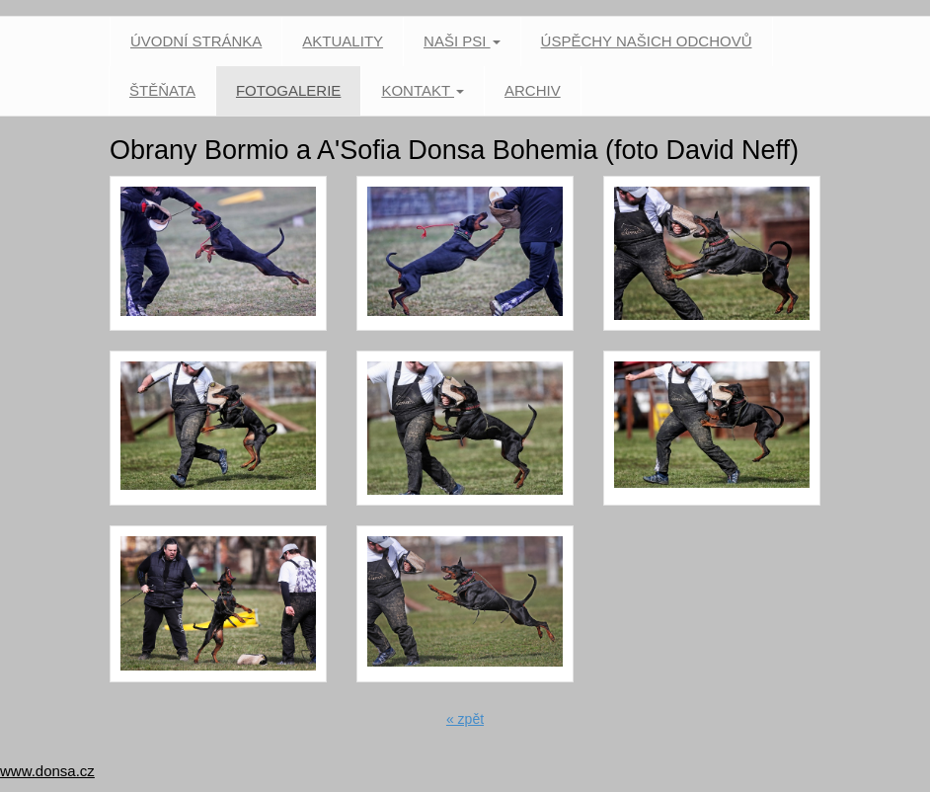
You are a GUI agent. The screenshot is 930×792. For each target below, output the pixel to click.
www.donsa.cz (47, 770)
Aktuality (342, 41)
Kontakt (422, 90)
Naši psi (462, 41)
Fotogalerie (288, 90)
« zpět (465, 719)
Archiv (532, 90)
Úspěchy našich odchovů (646, 41)
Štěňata (162, 90)
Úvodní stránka (196, 41)
